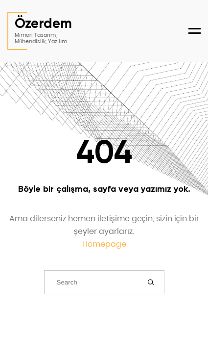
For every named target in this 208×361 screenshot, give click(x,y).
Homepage (104, 244)
